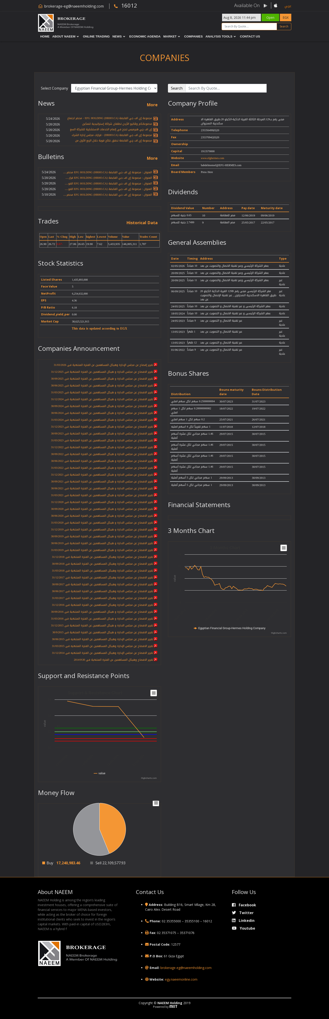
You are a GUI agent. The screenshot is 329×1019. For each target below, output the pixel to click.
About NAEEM (63, 36)
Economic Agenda (145, 36)
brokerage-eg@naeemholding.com (74, 6)
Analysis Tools (218, 36)
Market (170, 36)
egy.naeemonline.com (181, 979)
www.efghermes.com (212, 158)
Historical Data (142, 222)
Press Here (207, 172)
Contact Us (250, 36)
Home (45, 36)
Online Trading (96, 36)
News (117, 36)
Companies (193, 36)
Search (284, 26)
